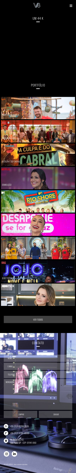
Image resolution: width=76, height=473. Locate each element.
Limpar (21, 414)
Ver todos (38, 319)
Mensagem (38, 394)
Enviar (56, 414)
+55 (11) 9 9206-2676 (19, 426)
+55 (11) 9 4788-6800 (19, 433)
